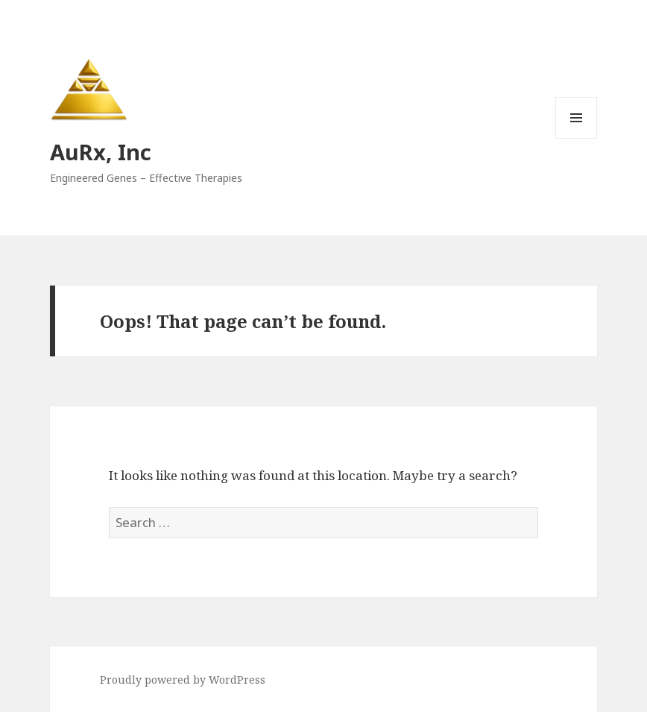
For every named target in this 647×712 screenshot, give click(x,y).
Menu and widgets (576, 138)
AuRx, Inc (100, 151)
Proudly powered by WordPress (182, 679)
